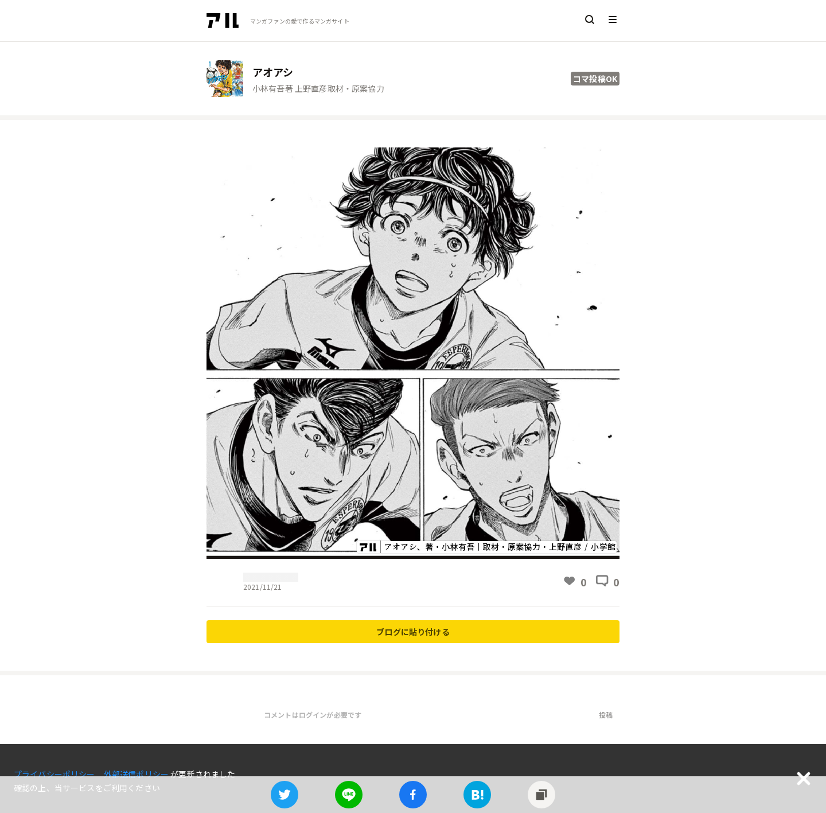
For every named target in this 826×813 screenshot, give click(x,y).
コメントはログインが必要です (312, 714)
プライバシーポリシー (55, 774)
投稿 (606, 714)
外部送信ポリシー (137, 774)
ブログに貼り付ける (412, 631)
